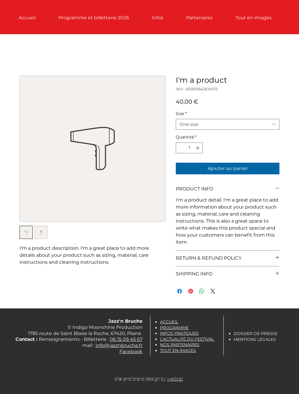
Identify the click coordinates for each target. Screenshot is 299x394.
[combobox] (227, 124)
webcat (175, 379)
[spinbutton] (189, 148)
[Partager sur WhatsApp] (201, 291)
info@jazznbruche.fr (118, 345)
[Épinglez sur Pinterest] (190, 291)
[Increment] (198, 148)
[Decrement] (180, 148)
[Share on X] (212, 291)
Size (181, 113)
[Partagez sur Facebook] (179, 291)
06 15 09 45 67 (126, 339)
